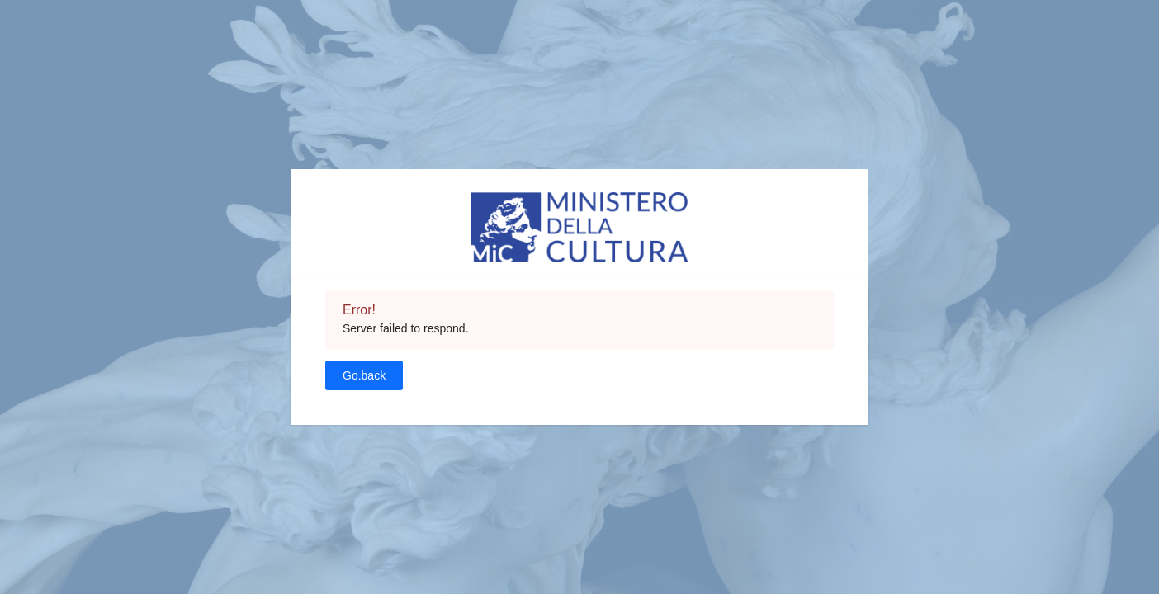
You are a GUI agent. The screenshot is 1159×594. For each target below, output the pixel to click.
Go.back (364, 375)
